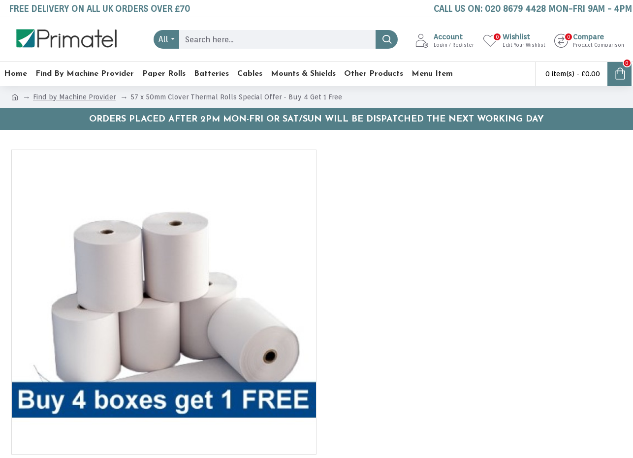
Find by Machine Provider (74, 97)
